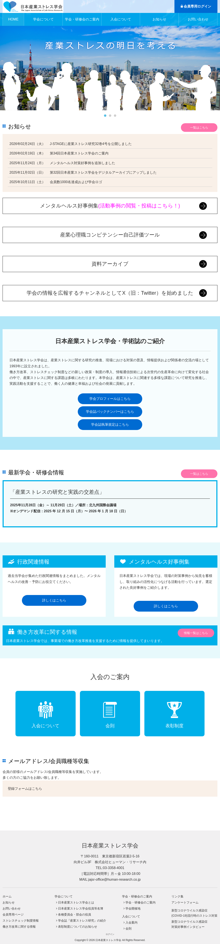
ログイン (110, 934)
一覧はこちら (199, 127)
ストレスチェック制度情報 (21, 920)
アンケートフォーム (185, 902)
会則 (128, 928)
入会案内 (131, 922)
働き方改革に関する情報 (19, 926)
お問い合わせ (198, 19)
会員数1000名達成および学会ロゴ (76, 182)
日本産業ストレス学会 (110, 845)
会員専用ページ (13, 914)
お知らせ (159, 19)
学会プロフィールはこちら (110, 398)
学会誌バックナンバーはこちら (110, 411)
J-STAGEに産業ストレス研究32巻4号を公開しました (91, 144)
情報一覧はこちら (196, 633)
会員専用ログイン (196, 6)
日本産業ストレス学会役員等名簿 (80, 908)
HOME (13, 19)
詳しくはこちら (54, 600)
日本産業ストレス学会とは (76, 902)
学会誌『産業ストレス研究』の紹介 (82, 920)
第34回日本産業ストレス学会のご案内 (79, 153)
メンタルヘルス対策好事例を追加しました (82, 163)
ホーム (7, 896)
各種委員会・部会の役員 (74, 914)
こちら (37, 788)
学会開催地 (133, 908)
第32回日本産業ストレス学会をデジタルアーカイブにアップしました (103, 172)
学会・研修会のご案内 (140, 902)
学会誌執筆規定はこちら (110, 424)
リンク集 (177, 896)
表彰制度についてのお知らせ (77, 926)
